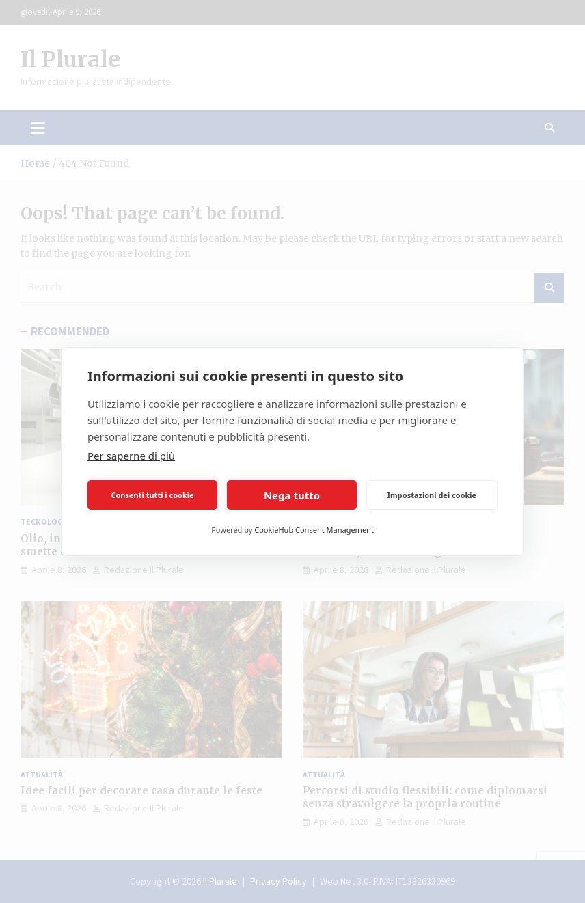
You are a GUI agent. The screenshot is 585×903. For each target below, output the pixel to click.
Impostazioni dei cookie (431, 495)
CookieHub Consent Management (314, 530)
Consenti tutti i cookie (152, 495)
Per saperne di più (131, 455)
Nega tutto (292, 495)
